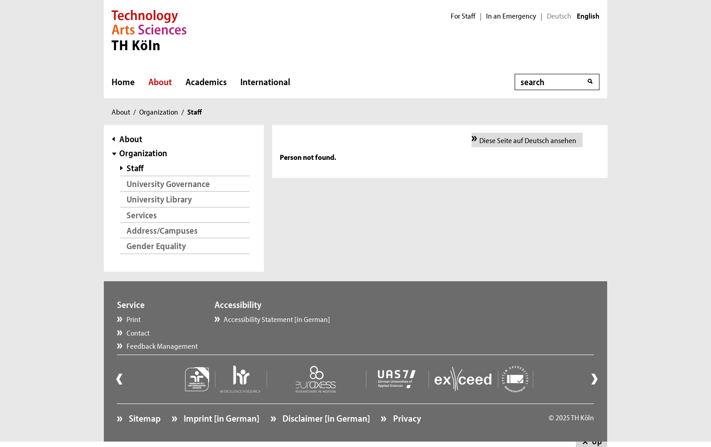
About (160, 81)
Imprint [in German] (220, 418)
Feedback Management (162, 346)
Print (134, 319)
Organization (158, 111)
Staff (135, 167)
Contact (138, 332)
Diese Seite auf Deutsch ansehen (527, 140)
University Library (159, 199)
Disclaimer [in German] (325, 418)
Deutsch (559, 16)
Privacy (406, 418)
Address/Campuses (162, 230)
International (265, 81)
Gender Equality (156, 245)
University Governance (168, 183)
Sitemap (144, 418)
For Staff (463, 16)
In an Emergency (511, 16)
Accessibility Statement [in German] (277, 319)
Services (142, 215)
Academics (206, 81)
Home (123, 81)
